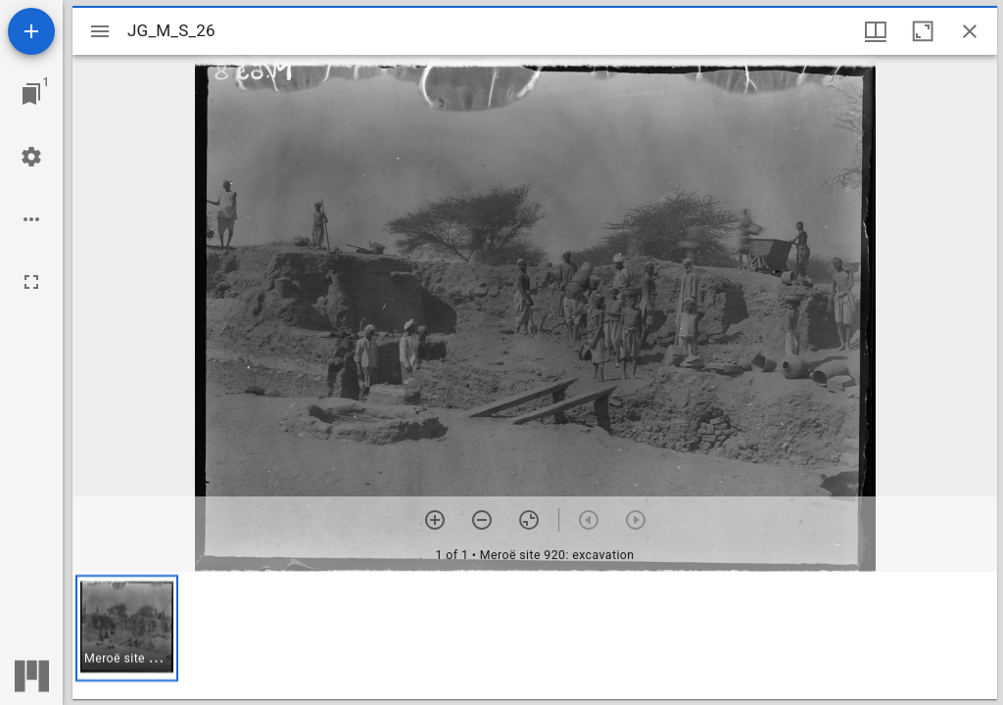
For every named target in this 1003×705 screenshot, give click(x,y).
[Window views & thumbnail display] (875, 31)
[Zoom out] (481, 519)
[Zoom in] (434, 519)
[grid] (534, 635)
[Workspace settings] (31, 156)
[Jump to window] (31, 94)
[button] (126, 628)
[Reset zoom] (528, 519)
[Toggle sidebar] (99, 31)
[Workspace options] (31, 219)
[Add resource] (31, 31)
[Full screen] (31, 282)
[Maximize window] (922, 31)
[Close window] (969, 31)
